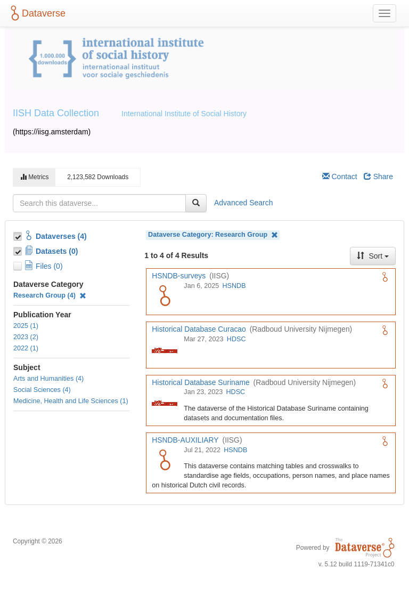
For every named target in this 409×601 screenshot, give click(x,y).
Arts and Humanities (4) (48, 378)
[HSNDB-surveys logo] (164, 296)
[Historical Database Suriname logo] (164, 402)
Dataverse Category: (213, 235)
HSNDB (234, 286)
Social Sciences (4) (42, 390)
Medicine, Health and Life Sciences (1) (70, 401)
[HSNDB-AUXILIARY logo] (164, 461)
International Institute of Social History (184, 113)
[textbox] (99, 203)
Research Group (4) (49, 295)
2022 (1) (25, 348)
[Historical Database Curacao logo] (164, 350)
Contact (339, 176)
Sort (373, 256)
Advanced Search (243, 202)
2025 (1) (25, 326)
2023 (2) (25, 337)
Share (378, 176)
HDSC (236, 339)
